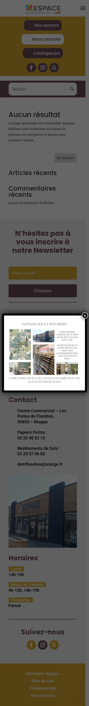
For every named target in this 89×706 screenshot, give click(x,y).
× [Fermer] (85, 315)
